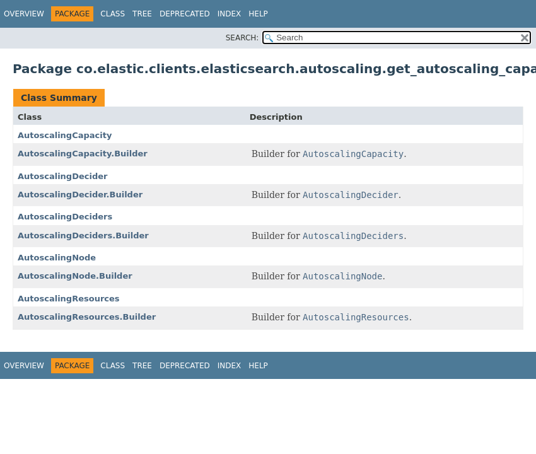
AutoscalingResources (69, 298)
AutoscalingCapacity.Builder (83, 153)
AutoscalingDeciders (65, 216)
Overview (24, 13)
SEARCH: (242, 37)
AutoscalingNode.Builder (75, 276)
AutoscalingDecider (62, 176)
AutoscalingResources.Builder (87, 317)
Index (230, 13)
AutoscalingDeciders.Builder (83, 235)
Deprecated (185, 13)
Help (258, 13)
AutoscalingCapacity (65, 135)
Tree (142, 13)
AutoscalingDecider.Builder (80, 194)
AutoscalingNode (57, 257)
